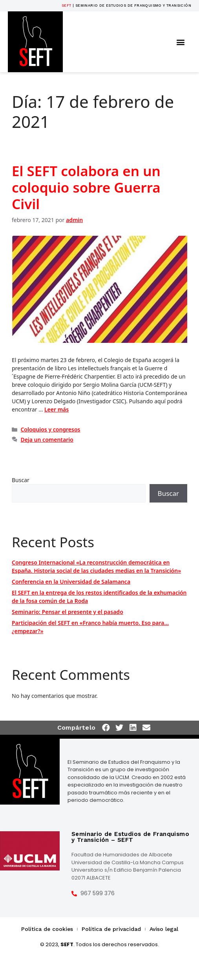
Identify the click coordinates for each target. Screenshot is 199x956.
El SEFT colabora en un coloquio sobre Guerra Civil (86, 187)
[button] (180, 41)
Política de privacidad (111, 929)
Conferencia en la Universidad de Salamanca (71, 581)
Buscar (20, 480)
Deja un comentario (46, 439)
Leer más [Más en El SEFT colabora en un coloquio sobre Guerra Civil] (56, 409)
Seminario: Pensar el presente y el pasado (67, 611)
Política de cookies (47, 929)
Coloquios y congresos (50, 429)
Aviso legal (164, 929)
